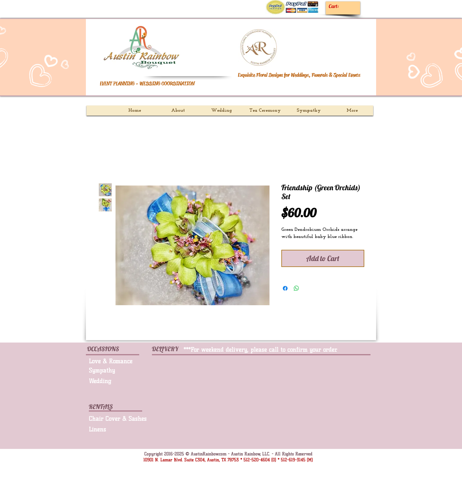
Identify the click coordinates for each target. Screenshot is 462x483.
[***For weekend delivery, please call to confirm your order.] (268, 349)
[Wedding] (113, 381)
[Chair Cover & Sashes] (120, 419)
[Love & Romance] (118, 361)
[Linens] (118, 429)
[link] (339, 6)
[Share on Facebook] (285, 288)
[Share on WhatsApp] (296, 288)
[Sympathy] (115, 370)
